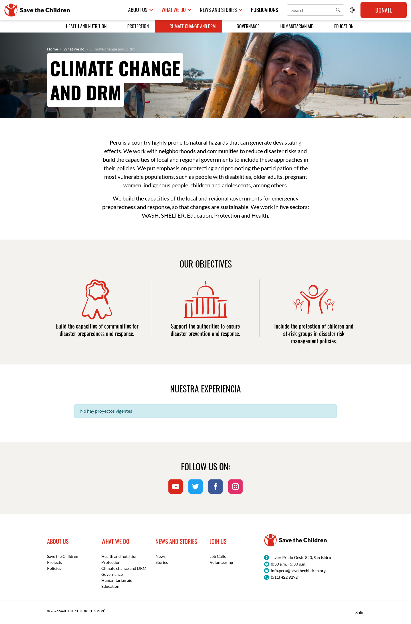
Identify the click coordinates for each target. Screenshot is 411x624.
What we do (174, 10)
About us (138, 10)
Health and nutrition (86, 26)
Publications (264, 10)
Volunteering (221, 562)
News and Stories (218, 10)
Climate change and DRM (193, 26)
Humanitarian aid (296, 26)
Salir (359, 612)
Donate (383, 10)
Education (343, 26)
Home (52, 48)
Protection (138, 26)
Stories (162, 562)
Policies (54, 568)
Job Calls (218, 556)
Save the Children (62, 556)
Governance (248, 26)
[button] (338, 10)
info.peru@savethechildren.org (298, 570)
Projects (54, 562)
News (161, 556)
